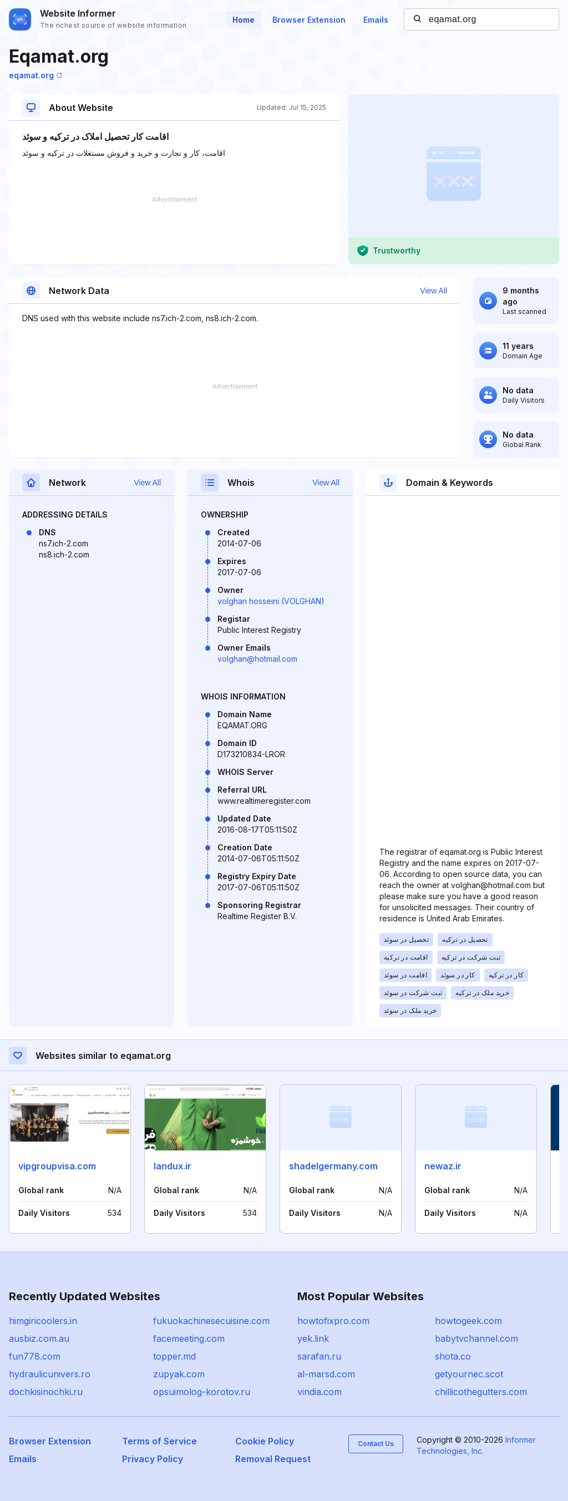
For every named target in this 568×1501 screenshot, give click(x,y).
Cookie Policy (264, 1441)
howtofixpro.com (333, 1320)
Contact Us (376, 1443)
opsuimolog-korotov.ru (201, 1391)
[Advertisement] (174, 230)
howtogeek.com (468, 1320)
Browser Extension (309, 19)
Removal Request (273, 1458)
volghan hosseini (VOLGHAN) (270, 601)
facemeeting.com (189, 1338)
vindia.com (319, 1391)
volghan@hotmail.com (257, 658)
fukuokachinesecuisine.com (211, 1320)
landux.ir (172, 1166)
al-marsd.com (326, 1374)
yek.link (313, 1338)
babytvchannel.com (476, 1338)
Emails (375, 19)
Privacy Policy (152, 1458)
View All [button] (433, 290)
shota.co (453, 1356)
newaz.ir (443, 1166)
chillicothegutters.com (481, 1391)
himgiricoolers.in (43, 1320)
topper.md (174, 1356)
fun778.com (34, 1356)
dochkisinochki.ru (46, 1391)
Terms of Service (159, 1441)
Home (243, 19)
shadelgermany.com (333, 1166)
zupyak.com (179, 1374)
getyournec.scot (469, 1374)
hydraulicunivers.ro (49, 1374)
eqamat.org (35, 75)
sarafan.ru (319, 1356)
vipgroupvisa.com (57, 1166)
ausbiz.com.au (39, 1338)
